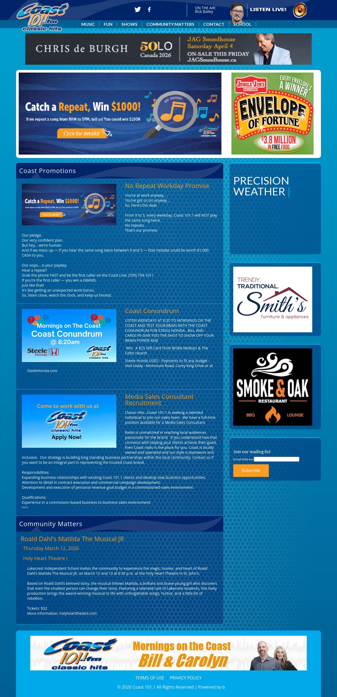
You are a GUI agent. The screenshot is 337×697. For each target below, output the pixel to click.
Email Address (243, 459)
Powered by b (211, 687)
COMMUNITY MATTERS (170, 24)
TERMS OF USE (150, 678)
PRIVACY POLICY (186, 678)
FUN (108, 24)
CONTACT (213, 24)
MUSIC (88, 24)
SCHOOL (242, 24)
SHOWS (129, 24)
